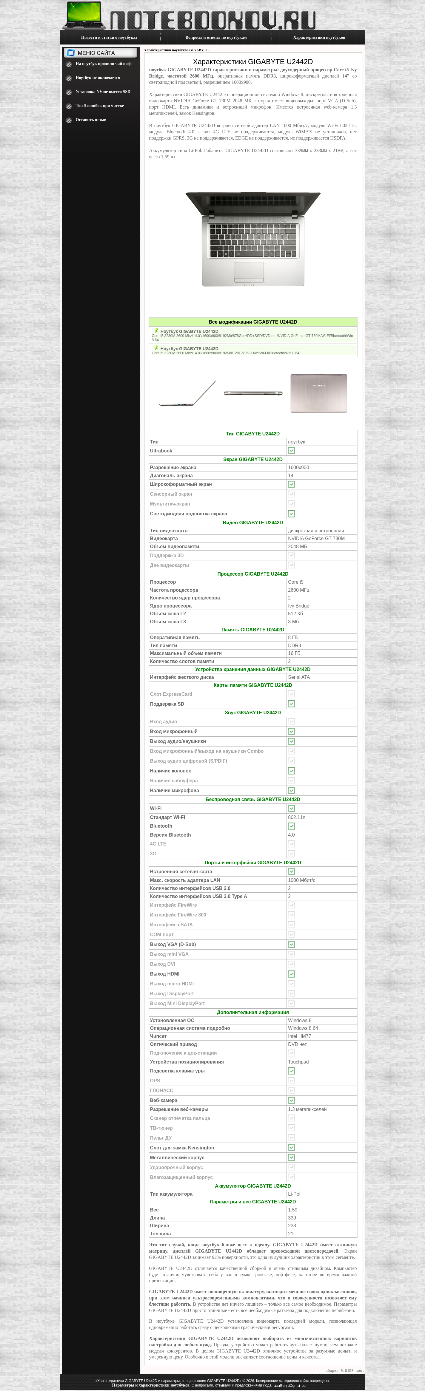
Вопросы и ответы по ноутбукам (216, 37)
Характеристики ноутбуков (319, 37)
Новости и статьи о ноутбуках (109, 37)
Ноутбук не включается (98, 77)
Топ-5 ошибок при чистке (100, 105)
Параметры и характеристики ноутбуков (151, 1386)
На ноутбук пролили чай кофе (104, 63)
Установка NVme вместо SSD (103, 91)
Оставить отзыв (91, 120)
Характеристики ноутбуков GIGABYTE (176, 50)
